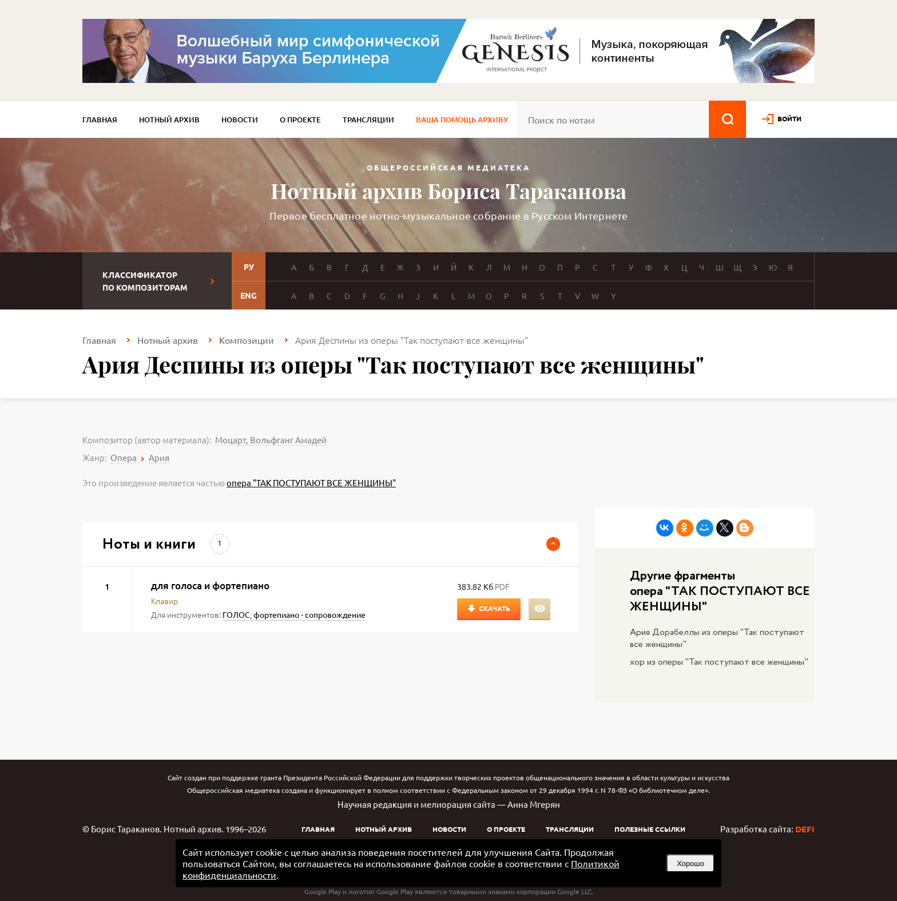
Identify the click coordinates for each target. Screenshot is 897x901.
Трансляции (368, 119)
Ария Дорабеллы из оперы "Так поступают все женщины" (717, 638)
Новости (239, 119)
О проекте (300, 119)
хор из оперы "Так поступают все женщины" (719, 662)
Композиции (246, 340)
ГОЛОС (236, 614)
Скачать (494, 608)
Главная (99, 119)
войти (789, 118)
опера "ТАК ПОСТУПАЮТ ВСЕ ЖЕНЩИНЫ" (311, 482)
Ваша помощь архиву (462, 119)
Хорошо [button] (690, 863)
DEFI (805, 829)
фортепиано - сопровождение (309, 614)
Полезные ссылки (649, 828)
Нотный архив (169, 119)
